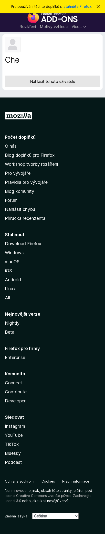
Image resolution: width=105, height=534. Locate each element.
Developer (15, 400)
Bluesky (13, 453)
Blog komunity (19, 191)
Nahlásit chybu (20, 209)
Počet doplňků (20, 137)
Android (13, 279)
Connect (13, 382)
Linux (10, 288)
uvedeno (24, 490)
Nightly (12, 323)
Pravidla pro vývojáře (26, 182)
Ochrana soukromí (19, 481)
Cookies (48, 481)
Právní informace (75, 481)
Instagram (15, 426)
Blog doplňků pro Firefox (30, 155)
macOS (12, 261)
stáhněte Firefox (77, 6)
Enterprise (15, 357)
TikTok (12, 444)
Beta (9, 332)
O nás (11, 146)
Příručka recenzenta (25, 218)
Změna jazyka (16, 516)
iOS (8, 270)
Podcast (13, 462)
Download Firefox (23, 243)
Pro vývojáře (18, 173)
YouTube (14, 435)
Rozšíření (28, 26)
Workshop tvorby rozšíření (31, 164)
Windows (14, 252)
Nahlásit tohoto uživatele (52, 81)
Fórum (11, 200)
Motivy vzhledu (54, 26)
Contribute (16, 391)
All (7, 297)
